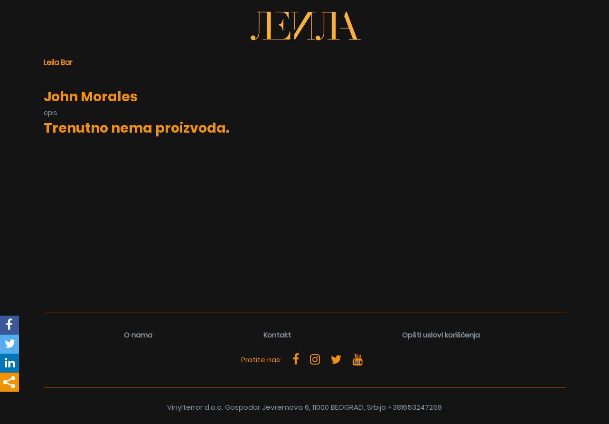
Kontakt (277, 335)
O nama (138, 335)
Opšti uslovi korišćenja (441, 335)
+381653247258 (415, 407)
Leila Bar (58, 62)
